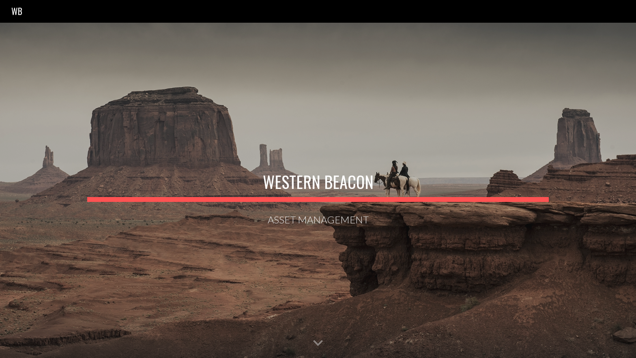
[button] (318, 343)
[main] (318, 178)
